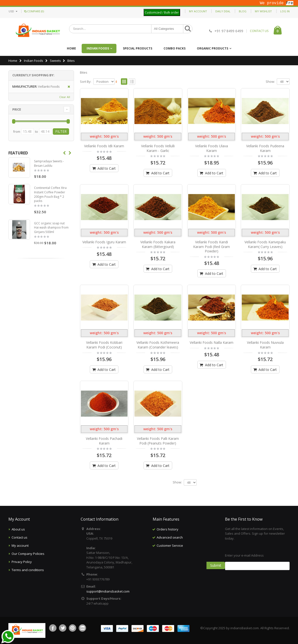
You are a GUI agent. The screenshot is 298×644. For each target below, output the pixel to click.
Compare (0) (33, 11)
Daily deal (222, 11)
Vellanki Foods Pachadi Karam (104, 441)
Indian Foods (98, 48)
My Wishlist (263, 11)
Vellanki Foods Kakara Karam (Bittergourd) (157, 244)
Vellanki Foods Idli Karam (104, 146)
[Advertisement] (185, 574)
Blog (242, 11)
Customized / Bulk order (162, 12)
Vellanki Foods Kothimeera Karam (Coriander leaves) (157, 344)
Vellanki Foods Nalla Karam (211, 342)
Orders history (167, 529)
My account (20, 545)
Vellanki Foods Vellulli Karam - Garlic (158, 148)
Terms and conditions (28, 570)
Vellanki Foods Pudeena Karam (265, 148)
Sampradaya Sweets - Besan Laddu (49, 163)
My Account (198, 11)
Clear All (64, 97)
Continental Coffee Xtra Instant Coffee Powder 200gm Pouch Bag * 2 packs (50, 194)
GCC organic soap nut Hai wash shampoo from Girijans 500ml (51, 227)
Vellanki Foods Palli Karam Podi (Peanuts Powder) (158, 441)
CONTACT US (259, 31)
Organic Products (212, 48)
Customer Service (170, 545)
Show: (270, 81)
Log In (285, 11)
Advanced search (170, 537)
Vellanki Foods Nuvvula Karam (265, 344)
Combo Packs (175, 48)
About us (18, 529)
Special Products (137, 48)
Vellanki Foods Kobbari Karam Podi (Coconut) (104, 344)
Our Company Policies (28, 553)
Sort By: (85, 81)
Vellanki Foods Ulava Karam (211, 148)
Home (12, 60)
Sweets (55, 60)
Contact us (19, 537)
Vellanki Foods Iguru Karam (104, 242)
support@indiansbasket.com (108, 591)
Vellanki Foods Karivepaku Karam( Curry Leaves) (265, 244)
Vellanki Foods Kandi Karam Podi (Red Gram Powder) (211, 247)
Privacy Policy (22, 562)
